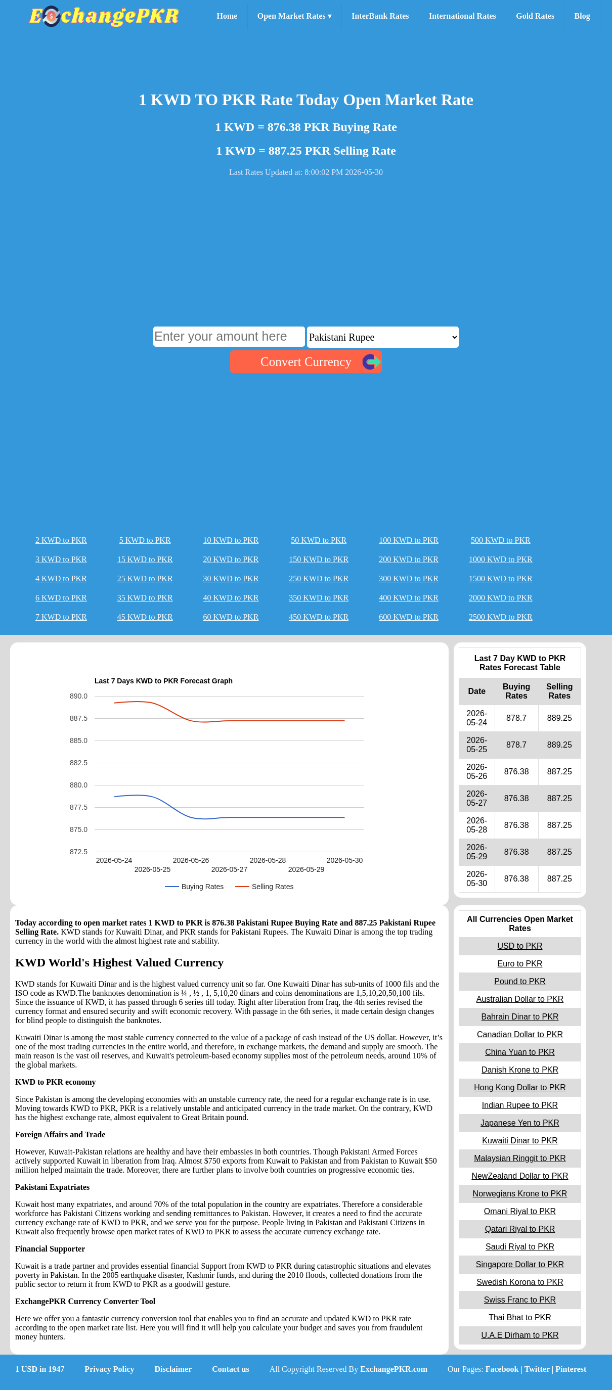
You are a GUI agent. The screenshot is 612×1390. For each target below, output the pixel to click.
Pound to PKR (519, 981)
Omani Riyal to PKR (520, 1211)
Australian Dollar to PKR (520, 999)
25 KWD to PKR (145, 578)
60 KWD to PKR (231, 617)
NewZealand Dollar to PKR (519, 1176)
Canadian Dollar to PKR (520, 1034)
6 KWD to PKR (61, 597)
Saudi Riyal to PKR (520, 1246)
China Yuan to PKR (520, 1052)
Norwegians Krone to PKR (520, 1193)
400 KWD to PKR (409, 597)
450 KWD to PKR (318, 617)
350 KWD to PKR (318, 597)
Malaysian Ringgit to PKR (519, 1158)
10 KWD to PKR (231, 540)
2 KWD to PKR (61, 540)
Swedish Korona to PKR (519, 1282)
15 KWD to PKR (145, 559)
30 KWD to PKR (231, 578)
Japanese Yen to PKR (519, 1123)
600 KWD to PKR (409, 617)
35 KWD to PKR (145, 597)
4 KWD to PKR (61, 578)
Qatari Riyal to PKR (520, 1229)
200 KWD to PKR (409, 559)
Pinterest (570, 1369)
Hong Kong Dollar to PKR (519, 1087)
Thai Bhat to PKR (520, 1317)
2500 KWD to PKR (501, 617)
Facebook (502, 1369)
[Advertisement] (306, 256)
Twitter (537, 1369)
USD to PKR (520, 946)
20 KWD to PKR (231, 559)
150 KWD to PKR (318, 559)
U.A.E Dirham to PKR (520, 1335)
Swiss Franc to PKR (520, 1299)
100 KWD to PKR (409, 540)
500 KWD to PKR (501, 540)
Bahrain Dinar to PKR (520, 1016)
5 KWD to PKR (145, 540)
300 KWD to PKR (409, 578)
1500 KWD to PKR (501, 578)
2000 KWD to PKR (501, 597)
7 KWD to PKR (61, 617)
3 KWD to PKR (61, 559)
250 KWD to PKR (318, 578)
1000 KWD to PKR (501, 559)
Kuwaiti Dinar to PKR (519, 1140)
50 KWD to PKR (318, 540)
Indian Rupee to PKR (520, 1105)
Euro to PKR (520, 963)
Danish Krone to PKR (520, 1069)
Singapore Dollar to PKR (520, 1264)
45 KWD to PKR (145, 617)
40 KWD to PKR (231, 597)
